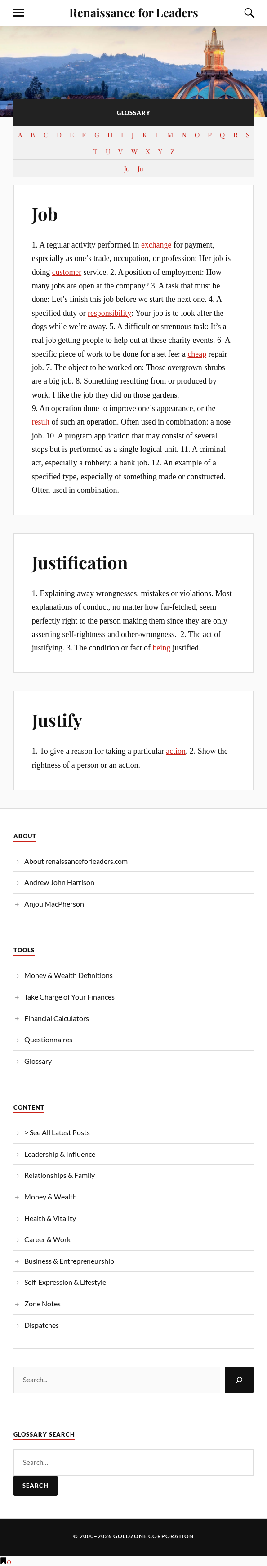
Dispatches (41, 1325)
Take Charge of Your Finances (69, 996)
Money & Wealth (50, 1196)
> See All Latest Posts (57, 1132)
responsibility (109, 313)
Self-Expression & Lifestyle (65, 1282)
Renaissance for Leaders (133, 12)
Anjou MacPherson (54, 903)
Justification (80, 562)
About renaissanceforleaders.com (76, 861)
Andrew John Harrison (59, 882)
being (161, 647)
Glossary (38, 1061)
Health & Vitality (50, 1218)
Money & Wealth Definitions (68, 975)
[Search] (239, 1380)
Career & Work (47, 1239)
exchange (156, 244)
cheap (196, 353)
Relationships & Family (59, 1175)
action (176, 751)
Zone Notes (42, 1303)
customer (66, 272)
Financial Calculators (56, 1018)
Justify (57, 719)
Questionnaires (48, 1039)
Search (35, 1485)
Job (45, 213)
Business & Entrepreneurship (69, 1260)
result (41, 421)
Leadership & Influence (59, 1154)
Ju (140, 168)
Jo (126, 168)
